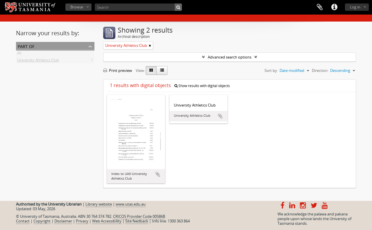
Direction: (320, 70)
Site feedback (136, 221)
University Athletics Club (38, 61)
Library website (98, 204)
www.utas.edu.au (131, 204)
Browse (76, 7)
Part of (26, 46)
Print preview (117, 70)
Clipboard (319, 7)
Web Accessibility (106, 221)
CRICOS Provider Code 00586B (139, 216)
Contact (23, 221)
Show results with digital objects (202, 85)
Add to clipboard (158, 174)
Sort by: (271, 70)
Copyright (42, 221)
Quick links (334, 7)
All (19, 54)
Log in (355, 7)
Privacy (82, 221)
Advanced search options (229, 57)
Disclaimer (63, 221)
